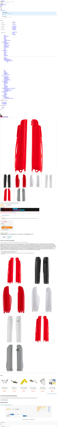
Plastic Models (6, 58)
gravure (5, 41)
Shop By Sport (3, 32)
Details (14, 211)
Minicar (5, 54)
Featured (2, 27)
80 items (17, 409)
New (10, 208)
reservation (2, 26)
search (2, 3)
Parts (8, 238)
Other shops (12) (5, 215)
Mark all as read (2, 10)
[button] (28, 9)
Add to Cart (7, 227)
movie (13, 33)
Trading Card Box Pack (7, 59)
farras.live (2, 0)
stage (5, 37)
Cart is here (14, 24)
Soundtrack (6, 46)
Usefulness (22, 414)
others (5, 48)
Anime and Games (7, 45)
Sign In (1, 5)
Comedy (5, 39)
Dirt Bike (9, 237)
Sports (5, 38)
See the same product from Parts (52, 393)
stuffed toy (5, 52)
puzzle (5, 53)
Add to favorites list (5, 229)
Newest (12, 414)
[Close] (1, 424)
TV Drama (14, 34)
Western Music (6, 43)
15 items (49, 406)
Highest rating (17, 414)
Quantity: (2, 426)
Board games (6, 55)
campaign (2, 22)
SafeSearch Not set (3, 4)
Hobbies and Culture (7, 40)
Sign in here (14, 22)
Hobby (5, 57)
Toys (5, 51)
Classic (5, 44)
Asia (4, 49)
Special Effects (6, 36)
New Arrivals (3, 24)
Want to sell (3, 29)
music (5, 35)
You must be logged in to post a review (6, 404)
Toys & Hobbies (4, 50)
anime (13, 32)
